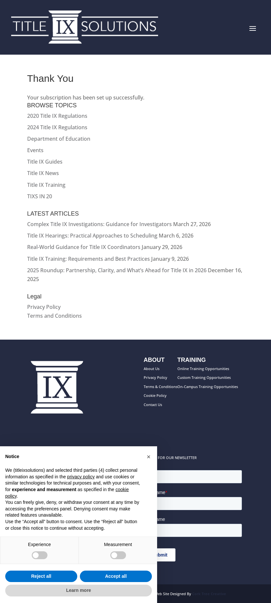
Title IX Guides (45, 161)
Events (35, 150)
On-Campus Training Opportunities (207, 386)
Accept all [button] (116, 576)
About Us (151, 368)
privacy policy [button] (81, 476)
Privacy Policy (44, 306)
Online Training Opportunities (203, 368)
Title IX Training (46, 184)
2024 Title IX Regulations (57, 127)
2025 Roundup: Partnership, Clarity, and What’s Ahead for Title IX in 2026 (117, 270)
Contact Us (153, 404)
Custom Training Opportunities (204, 377)
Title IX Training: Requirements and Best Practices (88, 258)
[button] (148, 457)
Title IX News (43, 173)
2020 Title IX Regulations (57, 115)
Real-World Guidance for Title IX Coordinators (83, 247)
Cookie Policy (155, 395)
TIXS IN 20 (39, 196)
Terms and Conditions (54, 315)
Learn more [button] (78, 590)
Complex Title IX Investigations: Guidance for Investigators (99, 224)
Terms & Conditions (160, 386)
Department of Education (58, 138)
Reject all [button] (41, 576)
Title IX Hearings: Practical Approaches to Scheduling (92, 235)
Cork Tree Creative (209, 593)
